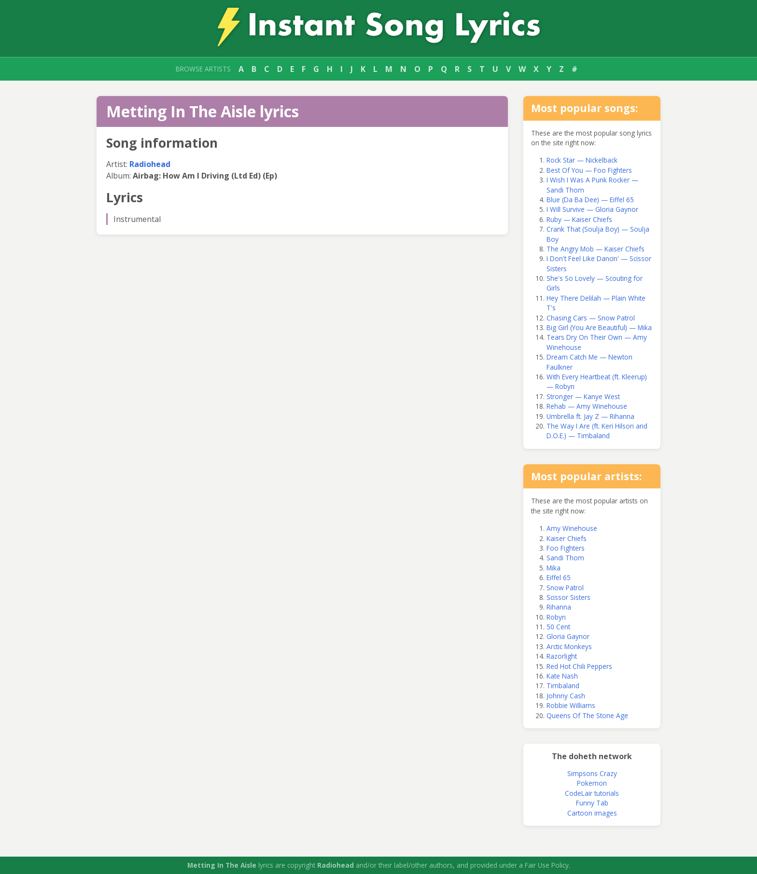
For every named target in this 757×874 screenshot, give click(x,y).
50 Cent (558, 626)
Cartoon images (592, 813)
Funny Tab (592, 802)
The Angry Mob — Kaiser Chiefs (596, 248)
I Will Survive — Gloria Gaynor (592, 209)
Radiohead (149, 164)
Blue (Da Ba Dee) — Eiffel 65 (590, 199)
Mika (554, 567)
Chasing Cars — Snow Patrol (591, 317)
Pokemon (592, 783)
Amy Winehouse (572, 528)
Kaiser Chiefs (567, 538)
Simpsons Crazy (592, 773)
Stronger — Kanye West (583, 396)
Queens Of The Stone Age (587, 715)
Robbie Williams (571, 705)
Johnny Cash (566, 695)
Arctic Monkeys (569, 646)
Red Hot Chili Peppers (579, 666)
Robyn (556, 617)
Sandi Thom (565, 557)
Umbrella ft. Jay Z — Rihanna (590, 416)
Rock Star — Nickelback (582, 160)
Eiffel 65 (559, 577)
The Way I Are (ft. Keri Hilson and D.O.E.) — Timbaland (597, 430)
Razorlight (562, 656)
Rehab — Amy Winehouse (587, 406)
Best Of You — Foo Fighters (589, 170)
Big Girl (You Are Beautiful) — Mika (599, 327)
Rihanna (559, 606)
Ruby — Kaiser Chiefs (579, 219)
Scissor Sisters (568, 597)
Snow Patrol (565, 587)
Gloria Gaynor (568, 636)
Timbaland (563, 685)
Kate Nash (562, 675)
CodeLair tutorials (592, 793)
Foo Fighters (566, 548)
